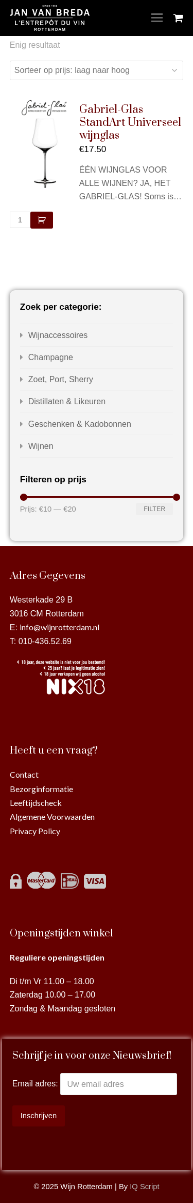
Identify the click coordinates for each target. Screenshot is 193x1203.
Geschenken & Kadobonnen (79, 424)
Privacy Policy (35, 831)
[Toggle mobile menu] (157, 18)
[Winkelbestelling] (96, 70)
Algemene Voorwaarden (52, 816)
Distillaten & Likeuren (67, 401)
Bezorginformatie (41, 789)
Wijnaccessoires (58, 335)
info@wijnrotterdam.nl (59, 627)
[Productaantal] (20, 220)
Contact (24, 774)
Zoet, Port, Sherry (60, 379)
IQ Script (144, 1186)
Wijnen (41, 446)
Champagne (50, 357)
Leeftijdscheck (36, 802)
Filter (154, 509)
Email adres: (36, 1084)
